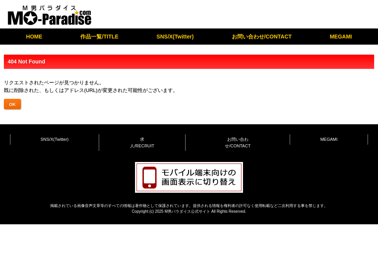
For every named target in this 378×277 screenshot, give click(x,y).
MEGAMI (341, 36)
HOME (34, 36)
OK (12, 104)
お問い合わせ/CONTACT (262, 36)
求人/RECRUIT (142, 142)
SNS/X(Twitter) (175, 36)
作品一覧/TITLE (99, 36)
